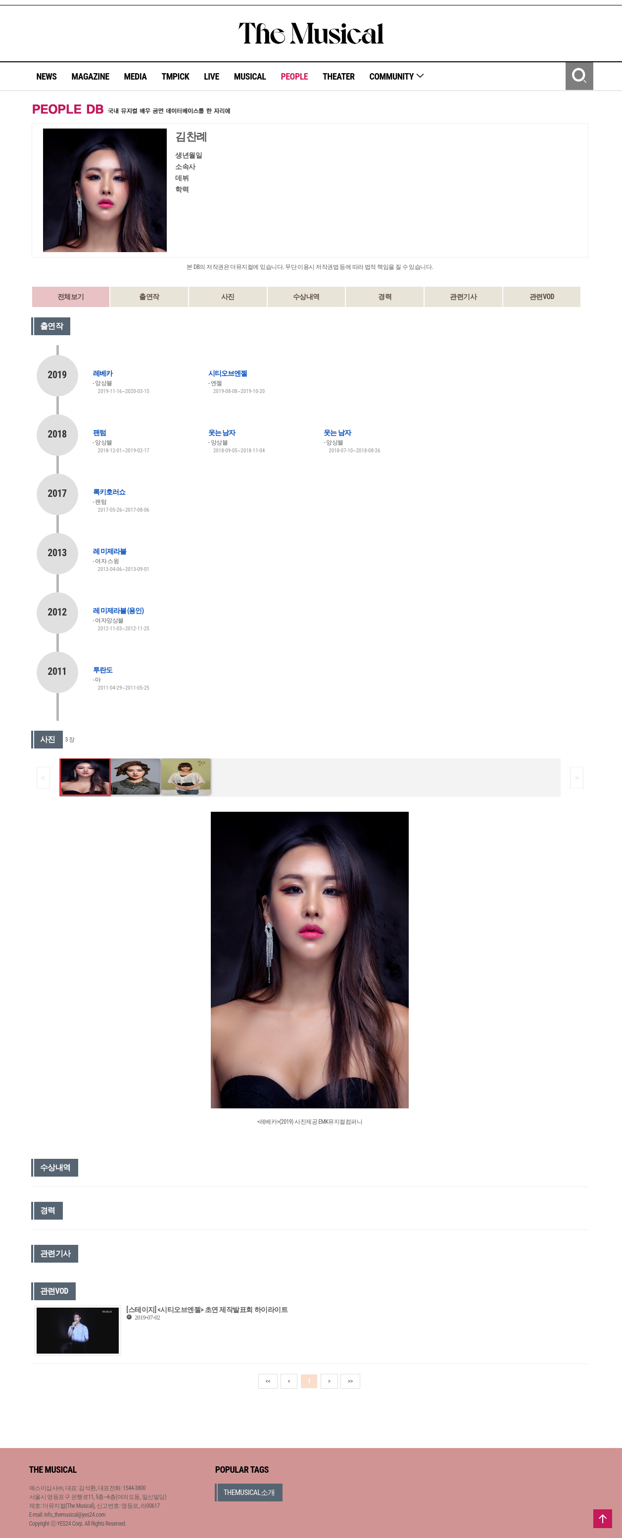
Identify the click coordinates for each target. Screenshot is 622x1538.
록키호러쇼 (109, 492)
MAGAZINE (90, 76)
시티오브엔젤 (227, 373)
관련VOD (541, 297)
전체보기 (70, 297)
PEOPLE (294, 76)
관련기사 (463, 297)
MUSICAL (250, 76)
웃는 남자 (221, 433)
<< (268, 1381)
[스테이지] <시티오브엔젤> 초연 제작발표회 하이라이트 (206, 1310)
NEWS (47, 76)
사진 (228, 297)
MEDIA (135, 76)
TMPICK (175, 76)
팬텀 (99, 433)
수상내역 (306, 297)
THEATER (338, 76)
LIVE (211, 76)
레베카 (102, 373)
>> (350, 1381)
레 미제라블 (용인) (118, 611)
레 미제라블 (109, 551)
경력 (384, 297)
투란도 (102, 670)
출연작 (149, 297)
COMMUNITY (397, 76)
